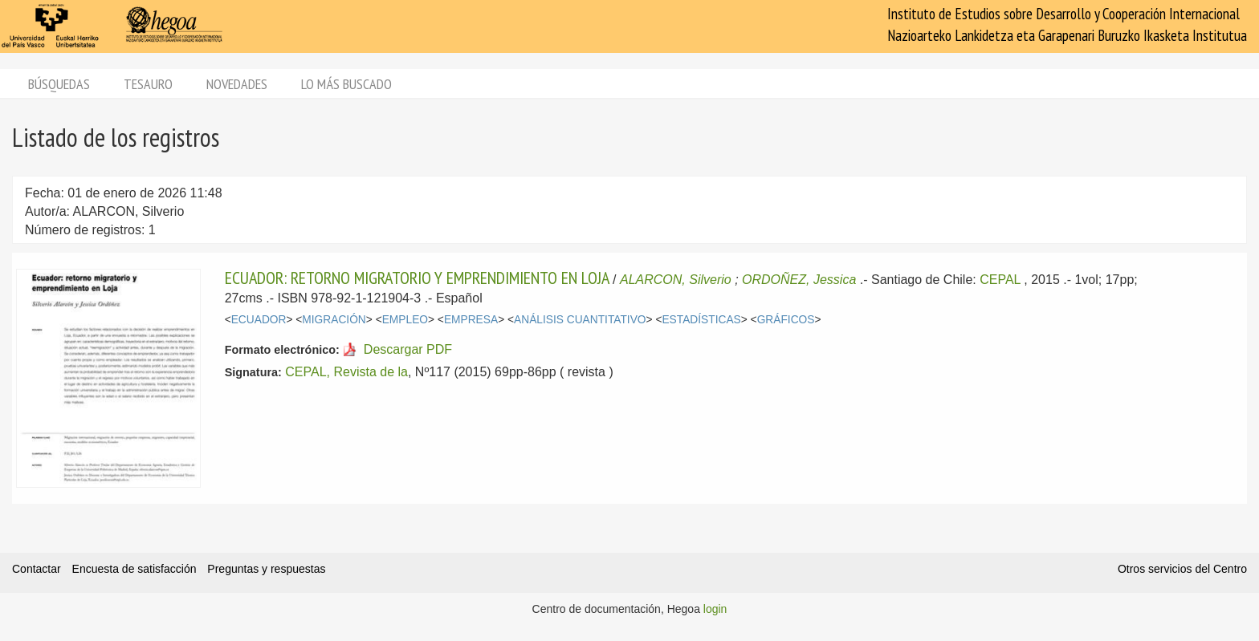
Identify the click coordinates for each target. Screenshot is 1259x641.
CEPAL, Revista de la (346, 372)
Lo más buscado (346, 84)
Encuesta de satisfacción (134, 568)
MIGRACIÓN (333, 320)
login (715, 608)
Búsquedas (59, 84)
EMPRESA (471, 320)
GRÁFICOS (786, 320)
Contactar (36, 568)
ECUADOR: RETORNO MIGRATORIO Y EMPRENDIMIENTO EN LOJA (417, 277)
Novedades (236, 84)
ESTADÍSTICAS (701, 320)
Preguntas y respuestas (266, 568)
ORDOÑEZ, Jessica (799, 279)
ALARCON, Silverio (675, 279)
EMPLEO (405, 320)
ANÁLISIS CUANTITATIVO (580, 320)
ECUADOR (259, 320)
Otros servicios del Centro (1182, 568)
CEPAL (1000, 279)
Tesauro (148, 84)
